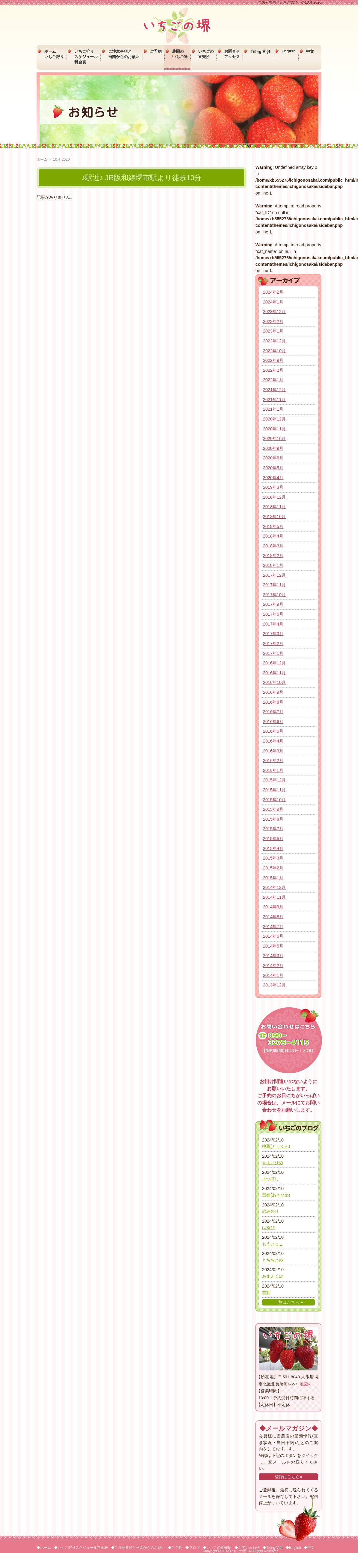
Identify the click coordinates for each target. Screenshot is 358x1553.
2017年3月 (273, 633)
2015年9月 (273, 809)
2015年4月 (273, 848)
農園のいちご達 (180, 54)
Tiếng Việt (260, 51)
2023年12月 (274, 311)
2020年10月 (274, 438)
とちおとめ (272, 1260)
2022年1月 (273, 379)
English (289, 51)
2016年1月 (273, 770)
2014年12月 (274, 887)
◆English (293, 1548)
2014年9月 (273, 906)
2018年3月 (273, 546)
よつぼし (270, 1178)
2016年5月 (273, 731)
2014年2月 (273, 965)
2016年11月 (274, 672)
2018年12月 (274, 497)
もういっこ (272, 1243)
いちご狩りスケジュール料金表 (86, 56)
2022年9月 (273, 360)
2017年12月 (274, 575)
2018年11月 (274, 506)
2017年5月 (273, 614)
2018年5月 (273, 526)
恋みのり (270, 1211)
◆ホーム (44, 1548)
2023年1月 (273, 331)
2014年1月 (273, 975)
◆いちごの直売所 (217, 1548)
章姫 (266, 1292)
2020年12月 (274, 419)
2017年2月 (273, 643)
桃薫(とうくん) (276, 1146)
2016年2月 (273, 760)
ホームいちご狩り (54, 54)
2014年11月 (274, 897)
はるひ (268, 1227)
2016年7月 (273, 711)
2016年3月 (273, 751)
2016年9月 (273, 692)
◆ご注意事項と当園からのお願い (138, 1548)
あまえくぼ (272, 1276)
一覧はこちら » (288, 1302)
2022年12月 (274, 340)
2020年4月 (273, 477)
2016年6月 (273, 721)
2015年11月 (274, 789)
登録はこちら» (288, 1476)
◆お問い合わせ (247, 1548)
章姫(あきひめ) (276, 1195)
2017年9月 (273, 604)
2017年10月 (274, 594)
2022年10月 (274, 350)
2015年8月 (273, 819)
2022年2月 (273, 370)
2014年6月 (273, 936)
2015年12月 (274, 780)
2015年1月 (273, 877)
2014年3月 (273, 955)
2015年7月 (273, 828)
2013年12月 (274, 985)
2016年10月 (274, 682)
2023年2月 (273, 321)
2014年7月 (273, 926)
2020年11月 (274, 428)
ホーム (42, 159)
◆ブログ (192, 1548)
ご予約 (156, 51)
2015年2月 (273, 868)
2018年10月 (274, 516)
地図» (305, 1384)
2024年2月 (273, 292)
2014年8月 (273, 916)
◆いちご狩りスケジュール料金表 (81, 1548)
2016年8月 (273, 702)
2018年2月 (273, 555)
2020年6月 (273, 458)
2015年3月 (273, 858)
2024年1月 (273, 302)
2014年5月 (273, 946)
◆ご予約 (175, 1548)
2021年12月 (274, 389)
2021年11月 (274, 399)
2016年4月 (273, 741)
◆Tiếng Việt (272, 1548)
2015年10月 (274, 799)
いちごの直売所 (206, 54)
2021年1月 (273, 409)
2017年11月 (274, 584)
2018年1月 (273, 565)
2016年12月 (274, 663)
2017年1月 (273, 653)
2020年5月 (273, 467)
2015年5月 (273, 838)
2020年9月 (273, 448)
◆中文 (309, 1548)
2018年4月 (273, 536)
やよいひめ (272, 1162)
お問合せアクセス (232, 54)
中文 (310, 51)
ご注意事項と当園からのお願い (123, 54)
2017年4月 (273, 624)
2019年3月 (273, 487)
